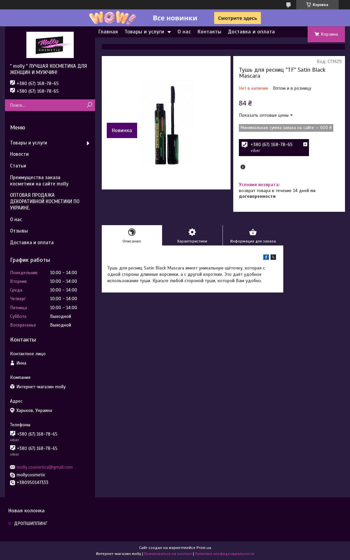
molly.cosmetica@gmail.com (45, 467)
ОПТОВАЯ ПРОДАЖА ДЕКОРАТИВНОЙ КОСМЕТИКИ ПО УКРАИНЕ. (44, 201)
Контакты (209, 31)
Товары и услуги (144, 31)
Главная (108, 31)
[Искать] (89, 105)
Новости (19, 154)
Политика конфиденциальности (224, 553)
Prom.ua (204, 547)
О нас (184, 31)
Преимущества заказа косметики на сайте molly (39, 180)
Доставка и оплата (251, 31)
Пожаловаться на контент (168, 553)
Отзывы (19, 231)
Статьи (18, 166)
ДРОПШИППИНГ (30, 523)
